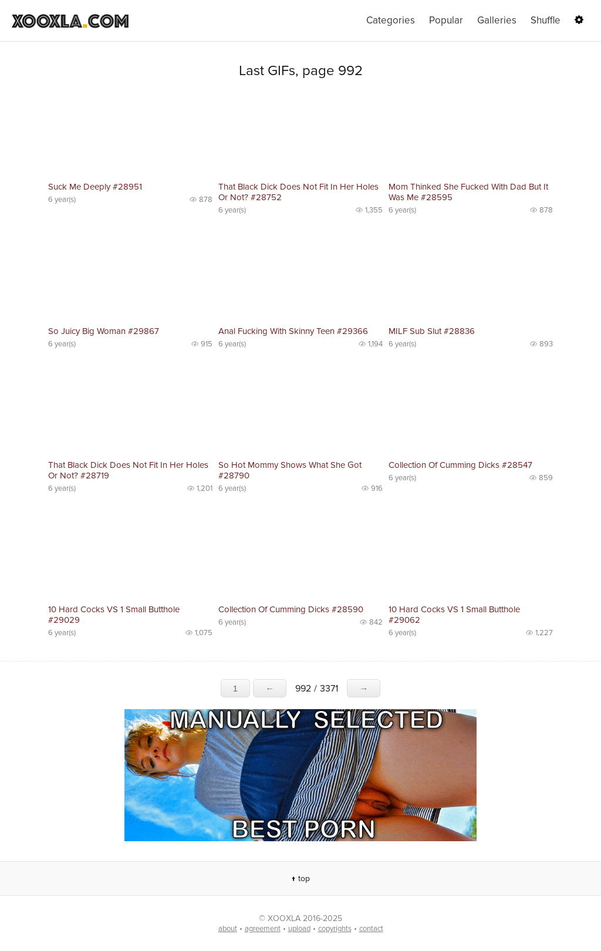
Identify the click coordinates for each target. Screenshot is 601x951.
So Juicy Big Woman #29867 (103, 331)
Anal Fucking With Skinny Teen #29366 (293, 331)
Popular (446, 20)
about (227, 928)
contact (371, 928)
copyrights (335, 928)
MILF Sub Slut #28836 (432, 331)
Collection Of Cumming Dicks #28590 (290, 609)
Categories (390, 20)
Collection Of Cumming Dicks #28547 (460, 465)
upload (299, 928)
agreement (263, 928)
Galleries (496, 20)
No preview (130, 135)
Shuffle (546, 20)
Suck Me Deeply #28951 (95, 186)
